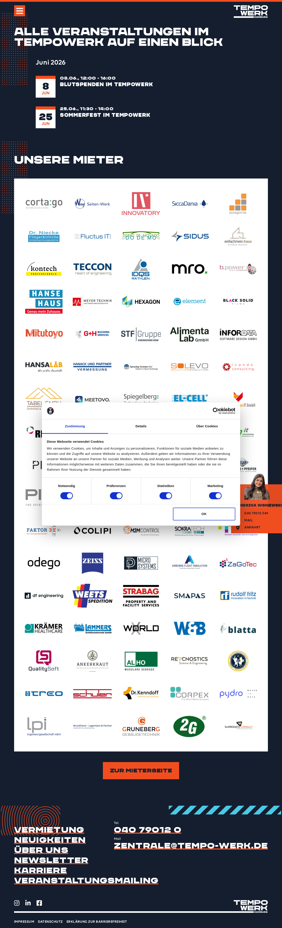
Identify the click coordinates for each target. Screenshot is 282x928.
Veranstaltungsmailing (86, 881)
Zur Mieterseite (141, 770)
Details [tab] (141, 426)
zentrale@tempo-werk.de (191, 846)
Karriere (40, 870)
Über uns (41, 850)
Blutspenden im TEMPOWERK (106, 84)
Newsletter (51, 860)
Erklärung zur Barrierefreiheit (97, 922)
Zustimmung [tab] (75, 426)
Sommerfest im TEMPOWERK (105, 115)
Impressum (24, 922)
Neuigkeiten (50, 840)
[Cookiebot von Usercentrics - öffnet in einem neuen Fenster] (216, 410)
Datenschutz (50, 922)
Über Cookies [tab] (207, 426)
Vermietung (49, 830)
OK (204, 514)
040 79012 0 (147, 830)
